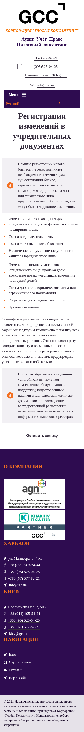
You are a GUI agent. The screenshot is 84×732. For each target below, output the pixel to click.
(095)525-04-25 (46, 67)
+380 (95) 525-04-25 (24, 572)
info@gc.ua (45, 85)
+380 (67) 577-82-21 (24, 578)
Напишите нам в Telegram (46, 75)
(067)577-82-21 (46, 58)
